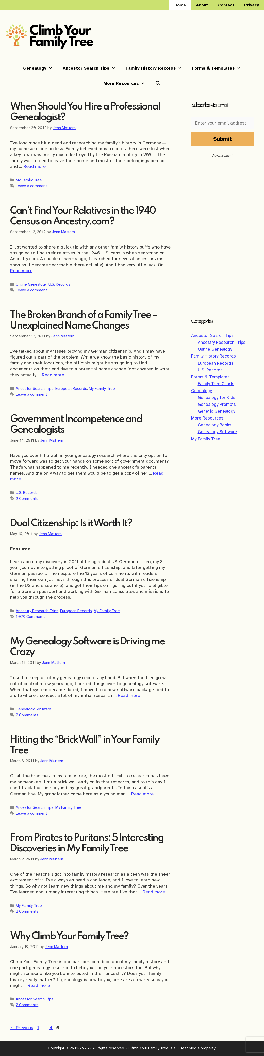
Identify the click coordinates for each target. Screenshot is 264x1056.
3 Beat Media (188, 1048)
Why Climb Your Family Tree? (69, 936)
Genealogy (40, 68)
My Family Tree (29, 180)
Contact (226, 5)
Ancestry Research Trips (37, 610)
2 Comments (27, 498)
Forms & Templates (219, 68)
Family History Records (156, 68)
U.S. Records (59, 284)
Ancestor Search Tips (92, 68)
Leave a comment (31, 185)
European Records (71, 388)
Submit (222, 139)
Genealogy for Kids (216, 397)
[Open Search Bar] (158, 83)
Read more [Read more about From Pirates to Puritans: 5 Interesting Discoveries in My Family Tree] (154, 892)
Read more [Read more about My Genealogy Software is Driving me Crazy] (129, 695)
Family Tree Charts (216, 383)
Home (180, 5)
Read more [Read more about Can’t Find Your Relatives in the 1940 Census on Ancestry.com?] (21, 270)
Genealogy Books (215, 425)
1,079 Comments (31, 616)
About (202, 5)
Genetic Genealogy (216, 411)
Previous (21, 1027)
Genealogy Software (33, 709)
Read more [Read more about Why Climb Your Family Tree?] (39, 985)
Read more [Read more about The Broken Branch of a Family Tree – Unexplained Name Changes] (53, 375)
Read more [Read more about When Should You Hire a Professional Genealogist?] (34, 166)
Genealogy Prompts (217, 404)
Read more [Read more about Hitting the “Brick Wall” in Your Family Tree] (142, 794)
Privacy (251, 5)
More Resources (126, 83)
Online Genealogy (31, 284)
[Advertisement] (222, 234)
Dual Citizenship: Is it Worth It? (71, 524)
